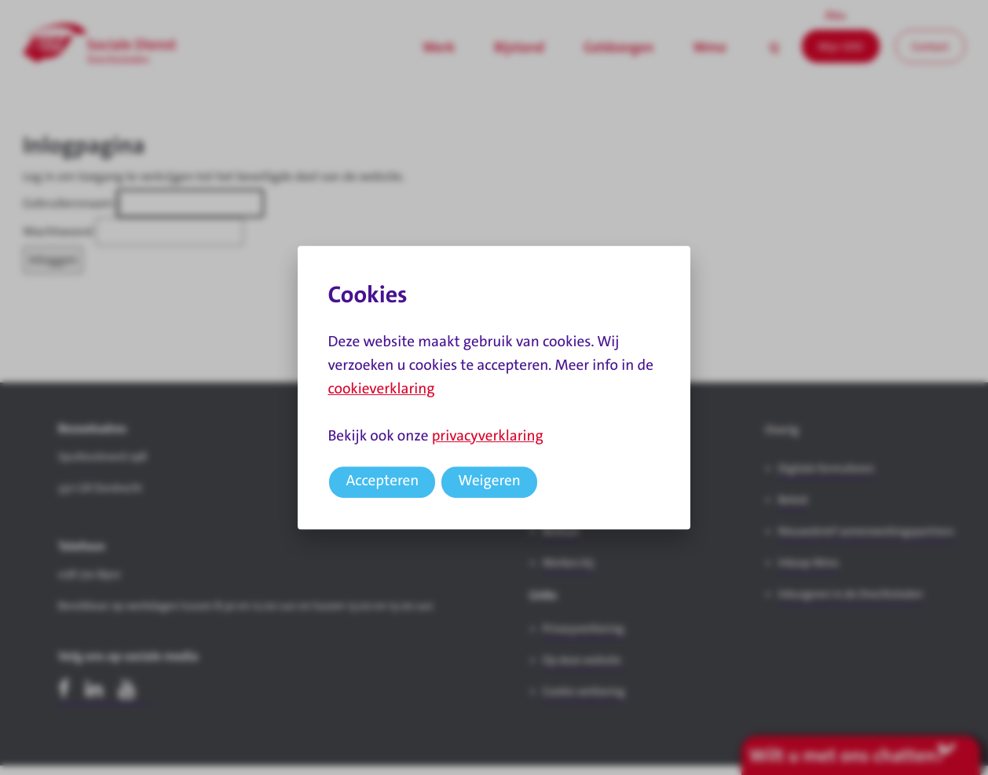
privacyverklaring (487, 436)
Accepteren (382, 481)
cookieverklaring (381, 389)
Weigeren (489, 481)
